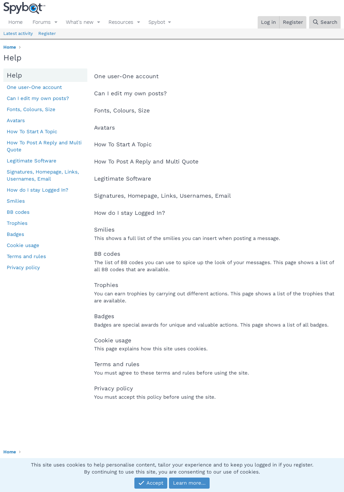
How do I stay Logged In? (37, 190)
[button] (56, 22)
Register (47, 33)
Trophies (17, 223)
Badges (15, 234)
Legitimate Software (31, 161)
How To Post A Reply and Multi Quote (44, 146)
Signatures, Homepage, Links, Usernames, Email (43, 175)
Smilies (16, 201)
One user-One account (34, 87)
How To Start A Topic (32, 132)
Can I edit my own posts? (38, 98)
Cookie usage (23, 245)
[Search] (325, 22)
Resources (121, 22)
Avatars (16, 120)
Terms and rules (26, 256)
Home (15, 22)
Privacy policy (23, 267)
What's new (79, 22)
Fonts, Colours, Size (31, 109)
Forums (42, 22)
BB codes (18, 212)
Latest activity (18, 33)
